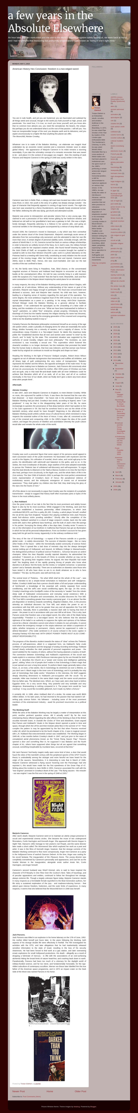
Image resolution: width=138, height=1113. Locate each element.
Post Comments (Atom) (32, 1097)
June (117, 386)
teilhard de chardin (118, 281)
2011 (115, 357)
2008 (115, 490)
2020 (115, 327)
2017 (115, 337)
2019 (115, 330)
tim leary (114, 289)
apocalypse (115, 117)
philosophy (115, 251)
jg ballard (114, 212)
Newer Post (18, 1091)
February (119, 479)
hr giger (114, 191)
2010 (115, 360)
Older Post (80, 1091)
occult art (114, 240)
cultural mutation (117, 141)
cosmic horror (116, 135)
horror (113, 184)
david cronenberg (117, 146)
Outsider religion (117, 243)
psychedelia (115, 267)
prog (112, 261)
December (119, 363)
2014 (115, 347)
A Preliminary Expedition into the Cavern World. (120, 441)
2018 (115, 334)
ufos (112, 295)
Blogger (93, 1107)
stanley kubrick (116, 275)
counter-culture (116, 138)
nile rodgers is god (118, 235)
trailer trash (115, 292)
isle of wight (115, 201)
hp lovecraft (115, 188)
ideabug (77, 1107)
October (118, 374)
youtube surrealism (118, 315)
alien (112, 106)
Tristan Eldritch (97, 109)
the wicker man (116, 286)
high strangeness (117, 176)
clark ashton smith (118, 127)
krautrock (114, 215)
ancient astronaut (117, 109)
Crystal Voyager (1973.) (119, 394)
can (112, 120)
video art (114, 301)
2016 (115, 340)
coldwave (114, 132)
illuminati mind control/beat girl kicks (116, 196)
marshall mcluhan (117, 221)
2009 (115, 486)
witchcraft (114, 312)
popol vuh (114, 258)
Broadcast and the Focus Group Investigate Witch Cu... (120, 428)
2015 (115, 344)
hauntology (115, 167)
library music (115, 218)
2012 (115, 354)
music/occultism (117, 232)
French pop (115, 154)
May (117, 389)
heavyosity (115, 170)
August (118, 383)
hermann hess (116, 173)
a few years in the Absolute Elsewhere (55, 22)
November (119, 369)
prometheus (115, 264)
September (119, 377)
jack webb (114, 204)
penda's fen (115, 248)
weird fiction (115, 304)
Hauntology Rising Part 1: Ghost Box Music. (120, 403)
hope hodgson (116, 181)
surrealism (115, 278)
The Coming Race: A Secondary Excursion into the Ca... (120, 414)
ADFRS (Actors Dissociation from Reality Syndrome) (118, 99)
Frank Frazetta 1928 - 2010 (119, 451)
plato (112, 255)
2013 (115, 350)
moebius (114, 229)
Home (50, 1091)
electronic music (117, 151)
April (117, 472)
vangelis (114, 298)
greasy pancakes (117, 162)
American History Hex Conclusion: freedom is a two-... (120, 463)
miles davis (115, 226)
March (118, 475)
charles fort (115, 124)
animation (114, 114)
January (118, 482)
